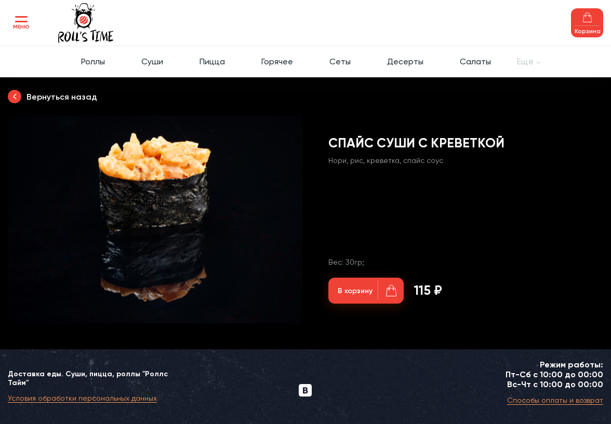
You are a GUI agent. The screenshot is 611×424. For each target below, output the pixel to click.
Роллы (93, 61)
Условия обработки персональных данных (82, 398)
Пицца (212, 61)
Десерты (405, 61)
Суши (152, 61)
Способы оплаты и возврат (555, 400)
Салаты (475, 61)
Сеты (340, 61)
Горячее (277, 61)
